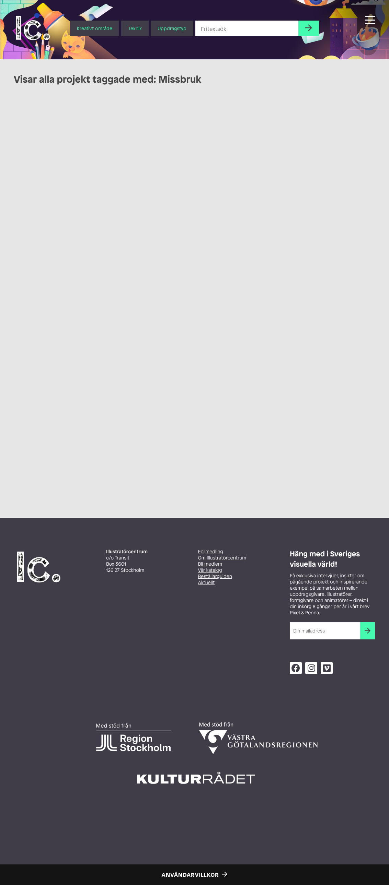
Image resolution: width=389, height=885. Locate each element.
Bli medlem (210, 564)
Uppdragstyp (172, 28)
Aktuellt (206, 582)
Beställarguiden (215, 576)
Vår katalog (210, 570)
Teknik (135, 28)
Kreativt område (94, 28)
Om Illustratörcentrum (222, 558)
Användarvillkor (190, 874)
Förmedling (210, 551)
